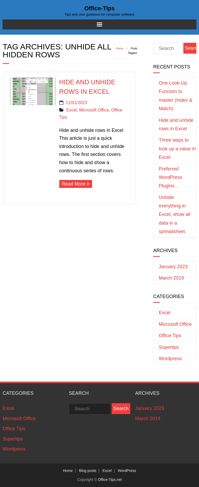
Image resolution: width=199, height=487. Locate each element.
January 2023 (173, 266)
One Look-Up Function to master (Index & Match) (175, 95)
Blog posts (87, 471)
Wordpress (170, 358)
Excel (71, 110)
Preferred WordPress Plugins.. (170, 177)
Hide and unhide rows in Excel (176, 124)
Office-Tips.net (110, 479)
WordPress (127, 471)
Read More (73, 184)
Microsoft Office (94, 110)
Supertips (169, 347)
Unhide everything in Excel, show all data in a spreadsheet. (174, 214)
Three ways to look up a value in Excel (177, 148)
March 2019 (171, 278)
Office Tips (170, 335)
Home (119, 48)
